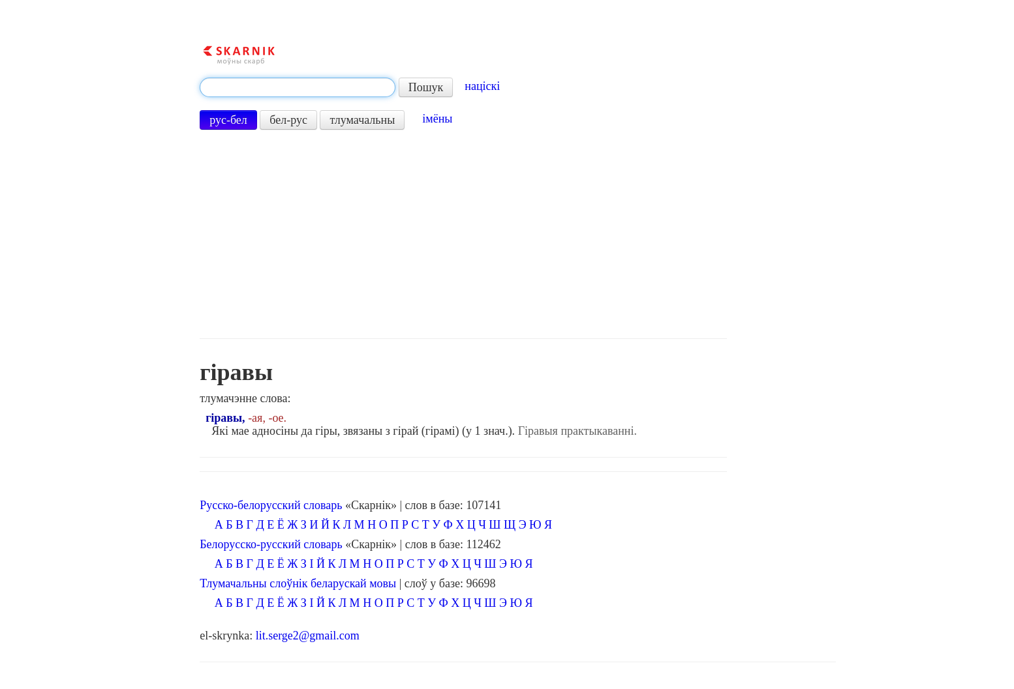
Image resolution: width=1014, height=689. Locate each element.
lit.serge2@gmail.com (308, 635)
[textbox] (297, 87)
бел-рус (288, 119)
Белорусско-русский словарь (271, 544)
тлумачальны (362, 119)
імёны (437, 118)
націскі (482, 86)
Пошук (426, 87)
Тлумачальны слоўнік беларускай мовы (298, 583)
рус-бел (228, 119)
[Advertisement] (463, 234)
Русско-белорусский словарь (271, 505)
